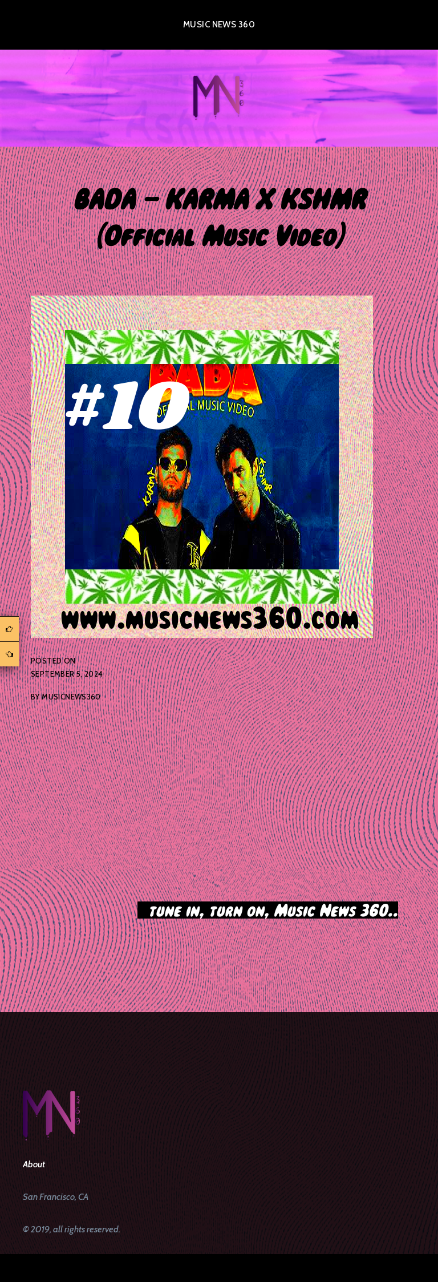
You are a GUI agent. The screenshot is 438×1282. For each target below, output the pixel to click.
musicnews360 (71, 696)
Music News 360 (219, 24)
